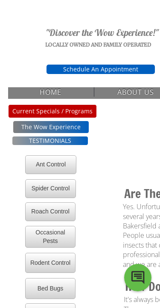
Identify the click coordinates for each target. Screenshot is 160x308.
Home (50, 92)
